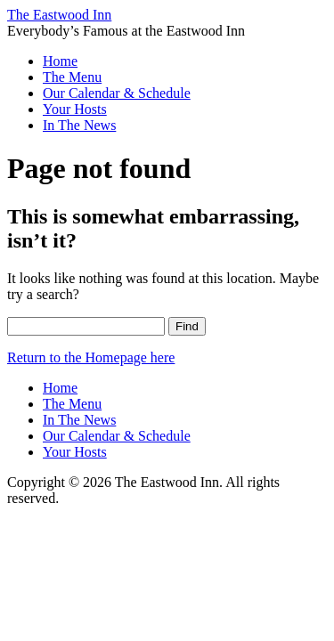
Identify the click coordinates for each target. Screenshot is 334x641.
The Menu (72, 77)
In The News (79, 125)
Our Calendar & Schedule (117, 93)
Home (60, 61)
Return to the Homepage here (91, 357)
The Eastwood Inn (59, 14)
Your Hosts (75, 109)
